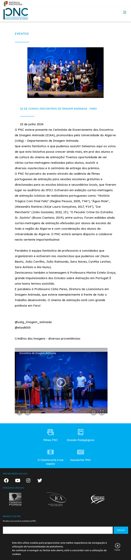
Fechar (117, 550)
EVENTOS (22, 33)
